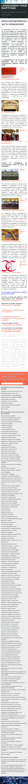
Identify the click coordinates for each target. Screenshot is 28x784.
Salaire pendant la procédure (8, 399)
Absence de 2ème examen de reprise (10, 577)
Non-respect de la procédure (8, 565)
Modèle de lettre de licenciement (9, 710)
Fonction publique (5, 407)
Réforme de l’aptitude (6, 520)
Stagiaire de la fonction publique (9, 503)
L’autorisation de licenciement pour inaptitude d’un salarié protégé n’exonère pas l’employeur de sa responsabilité (13, 673)
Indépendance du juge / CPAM (8, 598)
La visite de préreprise (6, 427)
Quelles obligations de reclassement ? (10, 557)
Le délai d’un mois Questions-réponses (10, 616)
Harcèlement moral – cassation (9, 530)
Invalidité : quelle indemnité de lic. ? (10, 631)
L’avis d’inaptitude (5, 472)
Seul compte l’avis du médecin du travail (11, 676)
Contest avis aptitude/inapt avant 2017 (10, 662)
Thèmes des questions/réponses (9, 649)
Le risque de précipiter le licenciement (10, 610)
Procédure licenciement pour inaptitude (11, 457)
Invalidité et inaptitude (6, 425)
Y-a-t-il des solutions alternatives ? (9, 630)
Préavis (3, 483)
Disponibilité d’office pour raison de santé (11, 643)
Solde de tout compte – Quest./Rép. (10, 695)
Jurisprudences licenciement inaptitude (10, 405)
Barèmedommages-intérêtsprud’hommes (11, 706)
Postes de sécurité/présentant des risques (11, 518)
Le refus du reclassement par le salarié (10, 435)
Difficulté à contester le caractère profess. (11, 602)
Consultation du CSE (6, 445)
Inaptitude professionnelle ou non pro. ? (11, 647)
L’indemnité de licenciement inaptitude (10, 485)
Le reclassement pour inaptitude (9, 433)
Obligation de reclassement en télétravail (11, 747)
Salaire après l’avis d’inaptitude (9, 453)
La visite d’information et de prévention (10, 653)
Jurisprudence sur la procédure (9, 587)
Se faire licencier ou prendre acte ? (10, 626)
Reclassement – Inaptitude (11, 305)
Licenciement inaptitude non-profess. (10, 419)
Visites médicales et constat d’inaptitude (11, 395)
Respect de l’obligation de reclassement (11, 614)
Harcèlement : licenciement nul (8, 567)
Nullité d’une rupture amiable (8, 608)
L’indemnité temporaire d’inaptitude (10, 563)
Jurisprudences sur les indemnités (9, 594)
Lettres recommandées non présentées (11, 704)
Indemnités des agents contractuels (10, 728)
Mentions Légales (5, 754)
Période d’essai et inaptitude (8, 583)
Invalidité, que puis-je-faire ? (8, 620)
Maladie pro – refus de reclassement (10, 561)
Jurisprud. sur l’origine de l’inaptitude (10, 596)
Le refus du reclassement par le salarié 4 (11, 651)
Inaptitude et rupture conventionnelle (10, 658)
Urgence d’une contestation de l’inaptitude (11, 752)
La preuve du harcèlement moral (9, 606)
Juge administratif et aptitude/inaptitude (11, 528)
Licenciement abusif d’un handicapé (10, 579)
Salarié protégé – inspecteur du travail (10, 553)
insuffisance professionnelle (18, 220)
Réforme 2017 (4, 409)
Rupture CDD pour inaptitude (8, 468)
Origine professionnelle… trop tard (9, 546)
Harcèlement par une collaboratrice (10, 604)
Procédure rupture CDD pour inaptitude (11, 470)
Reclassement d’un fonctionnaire (9, 507)
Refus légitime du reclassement (9, 555)
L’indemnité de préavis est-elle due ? (10, 612)
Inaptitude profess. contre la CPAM (9, 600)
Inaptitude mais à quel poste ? (8, 522)
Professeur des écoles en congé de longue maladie (14, 723)
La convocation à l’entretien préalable (10, 458)
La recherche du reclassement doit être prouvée (13, 697)
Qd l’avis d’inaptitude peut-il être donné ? (11, 571)
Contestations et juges (6, 403)
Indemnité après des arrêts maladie (10, 549)
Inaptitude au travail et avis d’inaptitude (10, 439)
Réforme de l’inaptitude (7, 532)
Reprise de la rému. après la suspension (11, 645)
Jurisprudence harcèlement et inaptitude (11, 590)
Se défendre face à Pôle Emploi (9, 573)
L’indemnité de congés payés (8, 497)
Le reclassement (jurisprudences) (14, 299)
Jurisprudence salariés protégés (9, 680)
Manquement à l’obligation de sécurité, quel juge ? (13, 716)
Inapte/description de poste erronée (10, 702)
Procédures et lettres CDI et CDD (9, 393)
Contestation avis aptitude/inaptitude (10, 476)
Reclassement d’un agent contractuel (10, 505)
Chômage (23, 12)
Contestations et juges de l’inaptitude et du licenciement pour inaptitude (13, 318)
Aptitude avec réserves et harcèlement (10, 575)
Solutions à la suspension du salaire (10, 455)
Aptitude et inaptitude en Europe (9, 516)
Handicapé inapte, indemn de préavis (10, 622)
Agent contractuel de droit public (9, 501)
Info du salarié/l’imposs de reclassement (11, 660)
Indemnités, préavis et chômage (9, 401)
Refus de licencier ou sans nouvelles (10, 628)
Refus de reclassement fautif (8, 559)
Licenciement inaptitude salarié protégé (11, 489)
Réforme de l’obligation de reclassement (11, 534)
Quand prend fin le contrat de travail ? (10, 721)
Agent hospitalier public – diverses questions (12, 745)
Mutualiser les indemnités (7, 538)
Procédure (18, 12)
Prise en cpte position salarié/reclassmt (11, 656)
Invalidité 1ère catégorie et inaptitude (10, 641)
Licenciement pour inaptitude (14, 6)
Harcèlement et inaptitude (7, 514)
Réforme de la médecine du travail (9, 443)
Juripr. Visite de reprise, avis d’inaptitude (11, 589)
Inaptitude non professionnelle (8, 548)
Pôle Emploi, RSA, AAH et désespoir (10, 635)
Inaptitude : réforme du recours (8, 536)
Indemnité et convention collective (9, 551)
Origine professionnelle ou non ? (9, 544)
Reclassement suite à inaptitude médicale (11, 397)
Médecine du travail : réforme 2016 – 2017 (11, 540)
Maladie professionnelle (7, 512)
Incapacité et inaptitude (7, 423)
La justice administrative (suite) (9, 526)
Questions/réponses (6, 14)
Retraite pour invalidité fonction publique (11, 499)
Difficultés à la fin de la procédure (9, 633)
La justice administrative (7, 524)
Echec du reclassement (7, 569)
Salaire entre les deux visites (8, 451)
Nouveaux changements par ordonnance (11, 708)
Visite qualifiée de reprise (7, 581)
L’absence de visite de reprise (8, 437)
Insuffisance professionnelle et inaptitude (11, 585)
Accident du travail (5, 510)
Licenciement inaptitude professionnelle (11, 417)
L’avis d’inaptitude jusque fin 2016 (9, 655)
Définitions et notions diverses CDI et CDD (11, 391)
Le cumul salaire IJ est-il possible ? (10, 624)
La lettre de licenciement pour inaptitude (11, 464)
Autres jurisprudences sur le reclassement (11, 592)
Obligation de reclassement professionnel (11, 441)
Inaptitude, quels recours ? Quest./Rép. (11, 693)
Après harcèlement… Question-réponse (11, 618)
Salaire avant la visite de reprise (9, 449)
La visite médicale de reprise (8, 429)
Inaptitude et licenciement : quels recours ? (11, 478)
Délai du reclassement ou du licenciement (11, 421)
